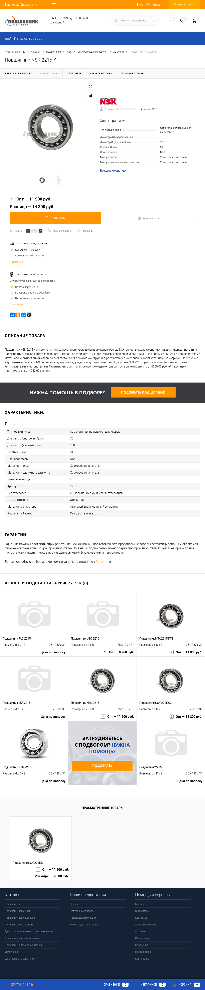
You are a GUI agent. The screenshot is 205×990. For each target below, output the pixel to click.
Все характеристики (113, 170)
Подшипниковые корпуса (20, 917)
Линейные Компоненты (19, 924)
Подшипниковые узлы (18, 910)
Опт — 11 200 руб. (117, 717)
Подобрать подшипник (143, 392)
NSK (162, 152)
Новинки (75, 904)
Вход (140, 4)
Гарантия (102, 562)
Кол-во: (18, 231)
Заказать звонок (184, 4)
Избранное (150, 984)
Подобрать (102, 765)
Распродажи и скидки (83, 917)
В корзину (55, 218)
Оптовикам (142, 931)
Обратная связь (19, 984)
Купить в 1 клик (149, 218)
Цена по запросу (52, 652)
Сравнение (113, 984)
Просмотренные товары (102, 808)
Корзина (185, 984)
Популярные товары (82, 910)
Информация (143, 938)
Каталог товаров (23, 38)
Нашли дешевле (59, 231)
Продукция (141, 944)
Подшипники (12, 904)
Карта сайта (142, 958)
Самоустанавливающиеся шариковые (95, 431)
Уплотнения (12, 951)
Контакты (141, 917)
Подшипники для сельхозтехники (24, 944)
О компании (142, 910)
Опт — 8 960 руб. (118, 652)
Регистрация (154, 4)
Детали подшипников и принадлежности (29, 931)
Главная (140, 904)
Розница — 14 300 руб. (32, 206)
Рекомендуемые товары (84, 924)
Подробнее (16, 261)
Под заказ (85, 231)
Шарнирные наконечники (20, 958)
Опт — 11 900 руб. (30, 199)
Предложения (143, 951)
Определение (28, 4)
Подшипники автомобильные (22, 938)
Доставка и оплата (146, 924)
